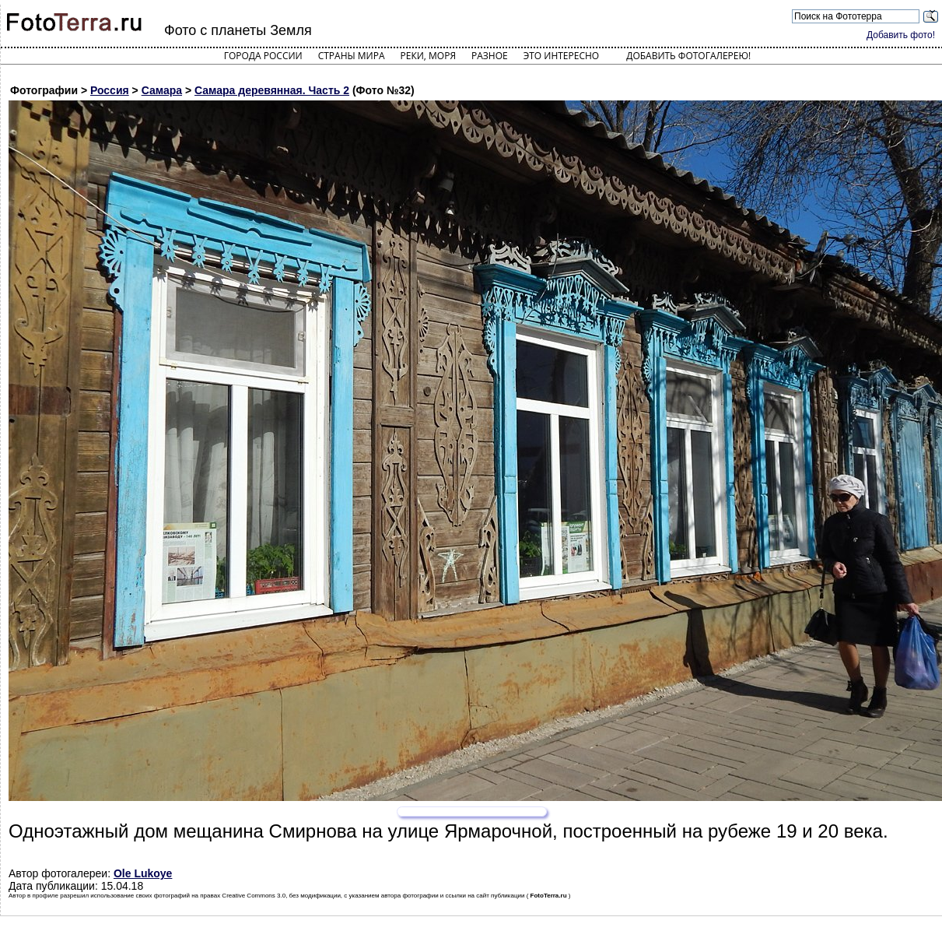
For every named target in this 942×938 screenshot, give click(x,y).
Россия (109, 90)
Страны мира (351, 55)
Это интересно (562, 55)
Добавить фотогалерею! (688, 55)
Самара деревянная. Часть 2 (271, 90)
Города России (263, 55)
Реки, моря (428, 55)
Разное (489, 55)
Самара (162, 90)
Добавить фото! (901, 35)
